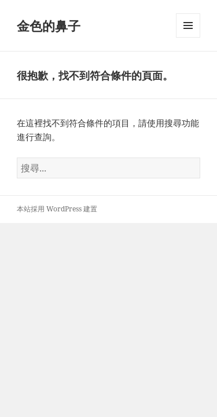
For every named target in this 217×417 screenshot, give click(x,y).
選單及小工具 (188, 37)
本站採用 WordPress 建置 (57, 209)
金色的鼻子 (48, 25)
